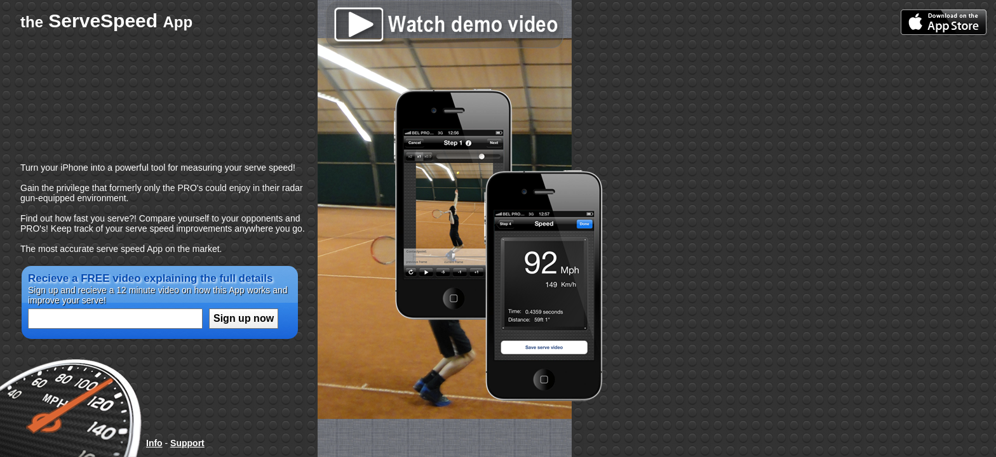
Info (154, 443)
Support (187, 443)
